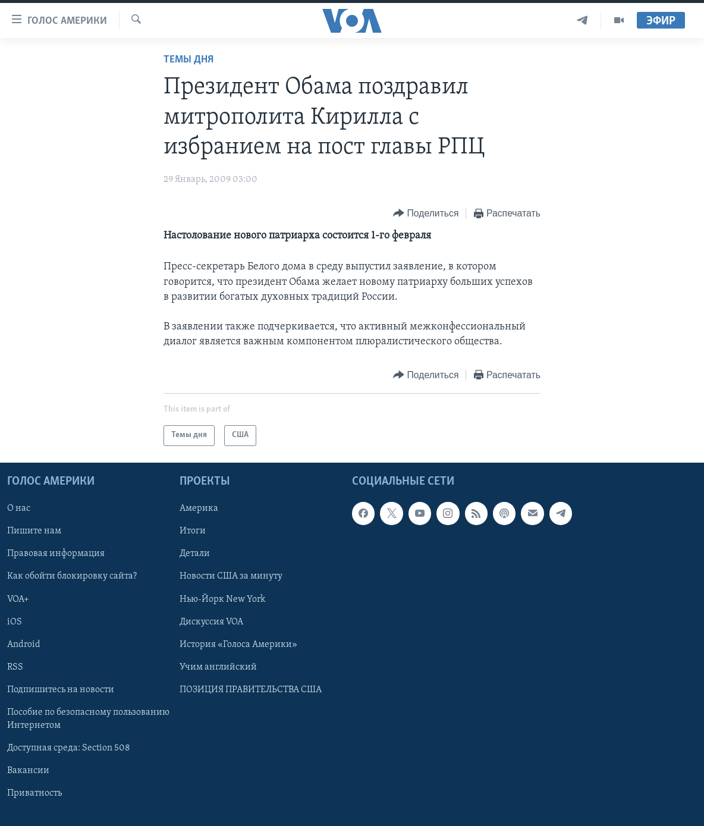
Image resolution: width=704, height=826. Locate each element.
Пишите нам (34, 531)
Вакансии (28, 770)
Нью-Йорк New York (222, 599)
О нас (18, 508)
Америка (199, 508)
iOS (14, 621)
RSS (15, 666)
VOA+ (18, 599)
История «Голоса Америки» (238, 644)
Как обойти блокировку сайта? (72, 576)
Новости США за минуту (231, 576)
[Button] (425, 214)
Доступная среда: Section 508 (68, 748)
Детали (195, 553)
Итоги (193, 531)
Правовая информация (56, 553)
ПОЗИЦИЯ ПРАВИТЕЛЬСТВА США (251, 689)
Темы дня (188, 59)
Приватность (34, 793)
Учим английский (218, 666)
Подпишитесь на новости (60, 689)
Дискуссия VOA (211, 621)
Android (23, 644)
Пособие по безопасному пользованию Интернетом (88, 718)
